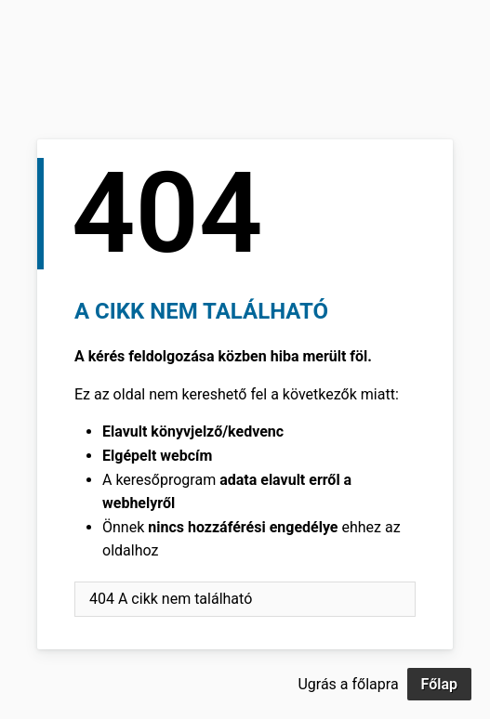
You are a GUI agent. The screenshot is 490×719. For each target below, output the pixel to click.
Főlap (439, 684)
